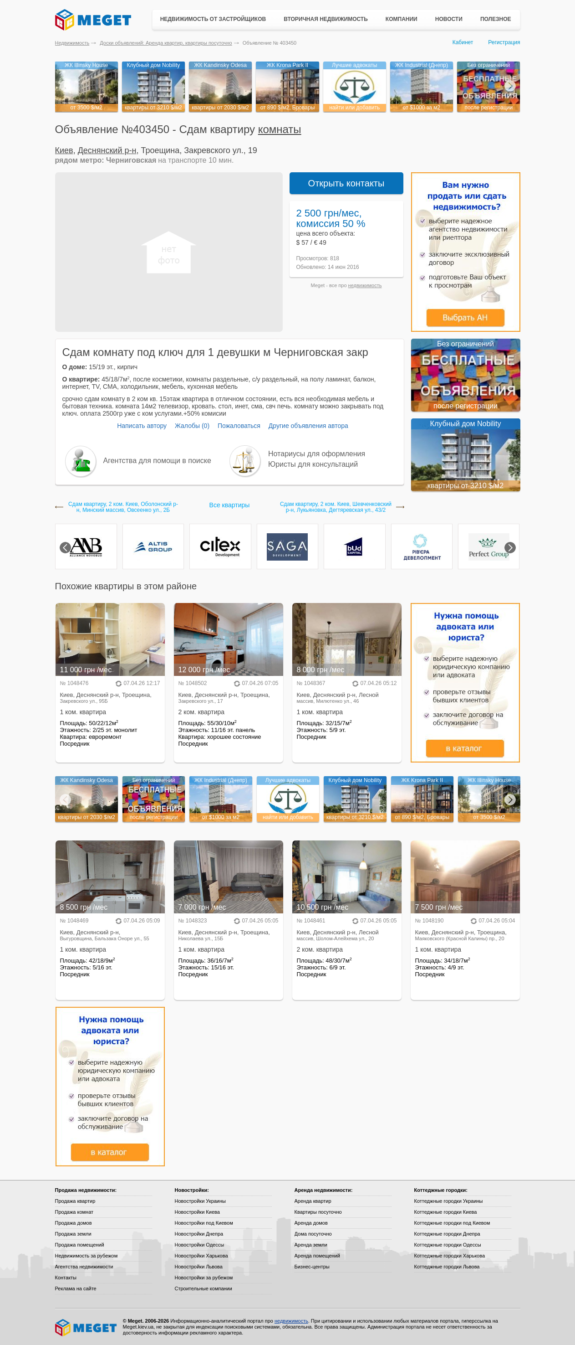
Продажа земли (73, 1234)
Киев (64, 150)
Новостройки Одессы (199, 1244)
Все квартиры (229, 505)
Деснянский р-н (107, 150)
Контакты (66, 1277)
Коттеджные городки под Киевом (452, 1223)
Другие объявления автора (308, 425)
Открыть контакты (346, 183)
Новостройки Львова (199, 1266)
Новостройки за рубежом (204, 1277)
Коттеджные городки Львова (447, 1266)
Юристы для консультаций (313, 464)
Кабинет (463, 42)
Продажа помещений (79, 1244)
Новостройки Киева (197, 1212)
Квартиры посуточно (318, 1212)
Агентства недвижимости (84, 1266)
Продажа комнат (74, 1212)
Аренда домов (311, 1223)
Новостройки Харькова (201, 1255)
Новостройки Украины (200, 1201)
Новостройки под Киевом (204, 1223)
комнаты (279, 129)
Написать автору (142, 425)
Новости (449, 19)
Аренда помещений (317, 1255)
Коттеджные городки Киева (445, 1212)
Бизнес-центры (312, 1266)
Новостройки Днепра (199, 1234)
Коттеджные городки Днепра (447, 1234)
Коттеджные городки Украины (448, 1201)
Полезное (495, 19)
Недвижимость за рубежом (86, 1255)
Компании (401, 19)
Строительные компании (203, 1288)
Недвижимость (72, 43)
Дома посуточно (313, 1234)
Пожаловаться (239, 425)
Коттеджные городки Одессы (447, 1244)
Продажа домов (73, 1223)
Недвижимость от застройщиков (213, 19)
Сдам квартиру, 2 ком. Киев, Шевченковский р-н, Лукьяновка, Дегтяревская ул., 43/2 (336, 507)
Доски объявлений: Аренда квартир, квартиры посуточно (166, 43)
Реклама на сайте (76, 1288)
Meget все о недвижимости (86, 1327)
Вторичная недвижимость (326, 19)
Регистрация (504, 42)
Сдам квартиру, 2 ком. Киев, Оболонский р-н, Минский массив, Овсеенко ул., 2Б (123, 507)
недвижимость (365, 285)
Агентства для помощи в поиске (157, 460)
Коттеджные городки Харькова (449, 1255)
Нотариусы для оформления (316, 454)
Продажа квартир (75, 1201)
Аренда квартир (313, 1201)
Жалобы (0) (192, 425)
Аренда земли (311, 1244)
